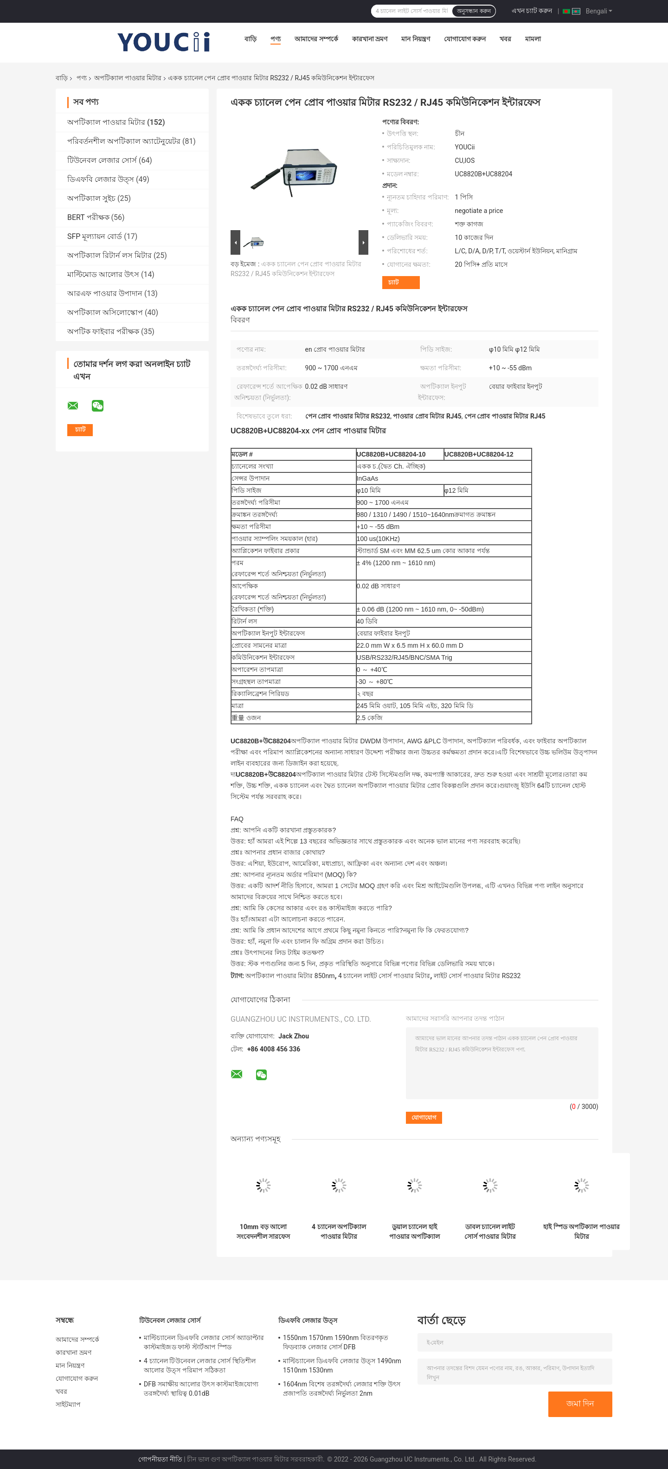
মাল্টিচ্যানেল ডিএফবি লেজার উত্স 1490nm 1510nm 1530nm (342, 1365)
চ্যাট (393, 282)
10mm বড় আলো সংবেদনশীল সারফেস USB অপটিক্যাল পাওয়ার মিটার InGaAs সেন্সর (263, 1232)
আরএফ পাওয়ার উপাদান (104, 293)
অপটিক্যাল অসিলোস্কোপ (105, 312)
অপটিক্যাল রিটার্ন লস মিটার (109, 255)
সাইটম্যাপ (68, 1404)
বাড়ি (250, 39)
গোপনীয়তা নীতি (160, 1459)
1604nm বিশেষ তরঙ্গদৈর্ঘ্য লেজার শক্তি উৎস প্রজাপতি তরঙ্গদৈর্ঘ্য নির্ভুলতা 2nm (342, 1388)
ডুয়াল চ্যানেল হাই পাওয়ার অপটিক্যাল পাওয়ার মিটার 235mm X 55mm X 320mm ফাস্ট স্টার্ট (414, 1232)
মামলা (533, 39)
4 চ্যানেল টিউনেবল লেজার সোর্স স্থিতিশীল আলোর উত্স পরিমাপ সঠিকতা (200, 1365)
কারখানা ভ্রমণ (369, 39)
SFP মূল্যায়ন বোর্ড (94, 236)
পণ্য (275, 39)
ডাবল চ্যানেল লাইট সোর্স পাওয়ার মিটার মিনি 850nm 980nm (490, 1232)
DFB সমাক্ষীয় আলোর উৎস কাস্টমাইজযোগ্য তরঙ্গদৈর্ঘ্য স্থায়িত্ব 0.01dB (201, 1388)
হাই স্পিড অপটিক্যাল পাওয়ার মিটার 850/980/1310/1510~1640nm (581, 1232)
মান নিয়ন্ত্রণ (415, 39)
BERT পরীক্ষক (88, 217)
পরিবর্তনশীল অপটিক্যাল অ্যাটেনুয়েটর (123, 141)
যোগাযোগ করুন (465, 39)
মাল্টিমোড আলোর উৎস (103, 274)
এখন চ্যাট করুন (532, 10)
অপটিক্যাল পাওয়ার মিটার (127, 78)
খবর (505, 39)
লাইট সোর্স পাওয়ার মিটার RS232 (477, 975)
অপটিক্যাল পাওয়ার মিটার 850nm (289, 975)
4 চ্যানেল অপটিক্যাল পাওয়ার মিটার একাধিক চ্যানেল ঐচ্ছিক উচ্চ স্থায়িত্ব (339, 1232)
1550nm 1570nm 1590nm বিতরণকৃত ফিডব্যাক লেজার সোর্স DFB (336, 1342)
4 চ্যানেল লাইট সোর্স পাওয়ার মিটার (384, 975)
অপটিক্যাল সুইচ (91, 198)
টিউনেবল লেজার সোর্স (102, 160)
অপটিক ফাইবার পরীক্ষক (103, 331)
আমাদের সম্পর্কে (316, 39)
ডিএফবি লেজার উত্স (100, 179)
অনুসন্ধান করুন (473, 11)
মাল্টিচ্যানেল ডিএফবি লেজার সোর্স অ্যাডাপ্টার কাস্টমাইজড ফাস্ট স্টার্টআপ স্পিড (204, 1342)
